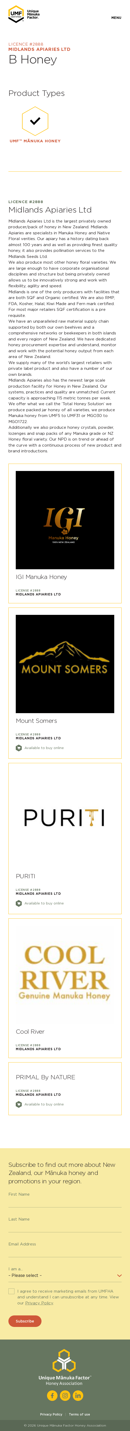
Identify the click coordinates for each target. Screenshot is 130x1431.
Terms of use (79, 1414)
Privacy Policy (39, 1303)
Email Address (22, 1244)
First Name (19, 1194)
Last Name (19, 1219)
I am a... (15, 1269)
